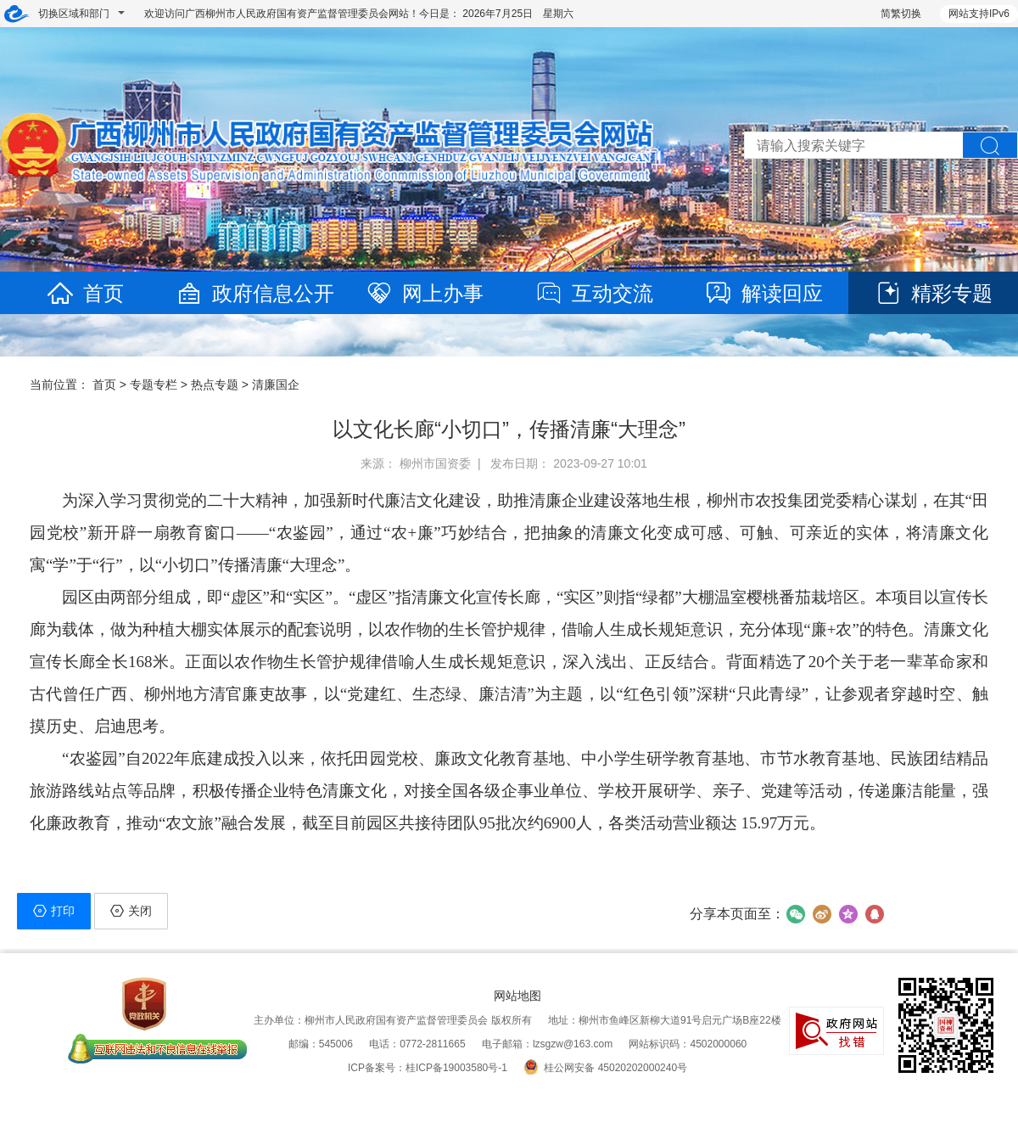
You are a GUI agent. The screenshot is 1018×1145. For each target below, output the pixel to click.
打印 (54, 911)
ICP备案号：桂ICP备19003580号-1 (427, 1068)
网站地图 (517, 995)
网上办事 (424, 293)
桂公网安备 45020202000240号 (605, 1068)
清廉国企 (275, 384)
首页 (85, 293)
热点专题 (214, 384)
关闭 (131, 911)
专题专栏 (153, 384)
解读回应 (763, 293)
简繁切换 (901, 14)
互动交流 (593, 293)
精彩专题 (933, 293)
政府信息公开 (254, 293)
